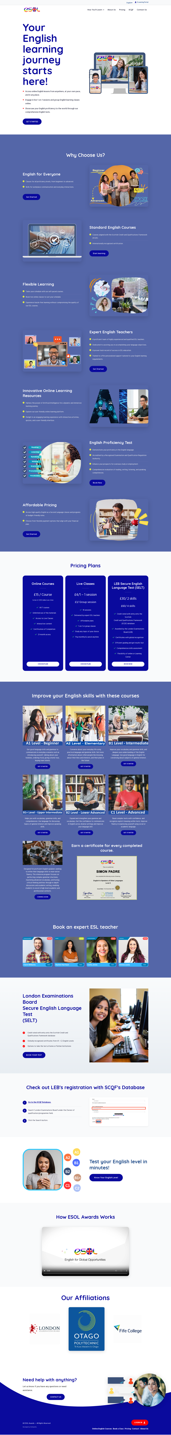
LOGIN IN (139, 1422)
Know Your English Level (106, 1177)
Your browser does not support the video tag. (85, 1251)
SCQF (131, 10)
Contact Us (142, 10)
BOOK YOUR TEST (34, 1055)
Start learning (99, 253)
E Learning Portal (141, 2)
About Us (112, 10)
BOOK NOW (128, 664)
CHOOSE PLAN (43, 664)
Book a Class (118, 1428)
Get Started (31, 197)
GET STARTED (32, 122)
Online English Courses (102, 1428)
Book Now (97, 483)
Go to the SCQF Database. (39, 1102)
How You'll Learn (95, 10)
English (129, 3)
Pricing (122, 10)
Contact (135, 1428)
